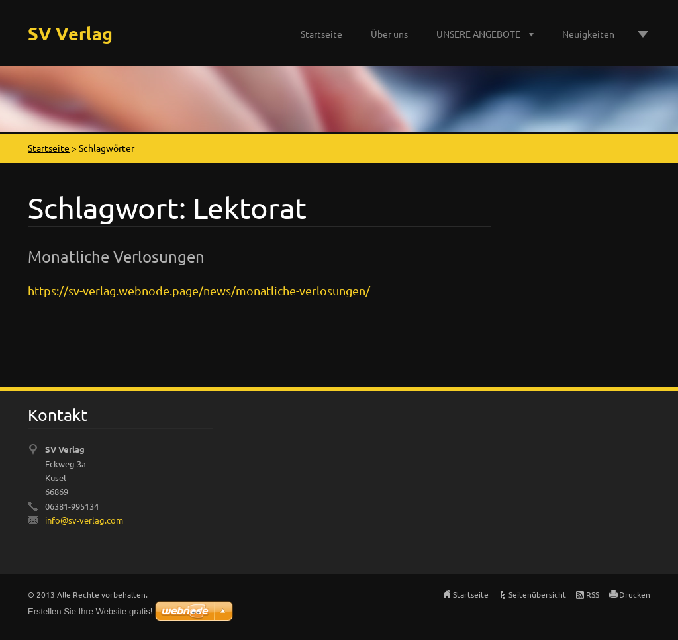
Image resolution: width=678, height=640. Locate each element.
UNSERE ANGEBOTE (478, 34)
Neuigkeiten (588, 34)
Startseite (321, 34)
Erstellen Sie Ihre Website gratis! (90, 611)
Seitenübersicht (537, 594)
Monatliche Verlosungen (116, 256)
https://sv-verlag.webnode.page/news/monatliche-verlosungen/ (199, 290)
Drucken (634, 594)
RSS (592, 594)
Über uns (389, 34)
